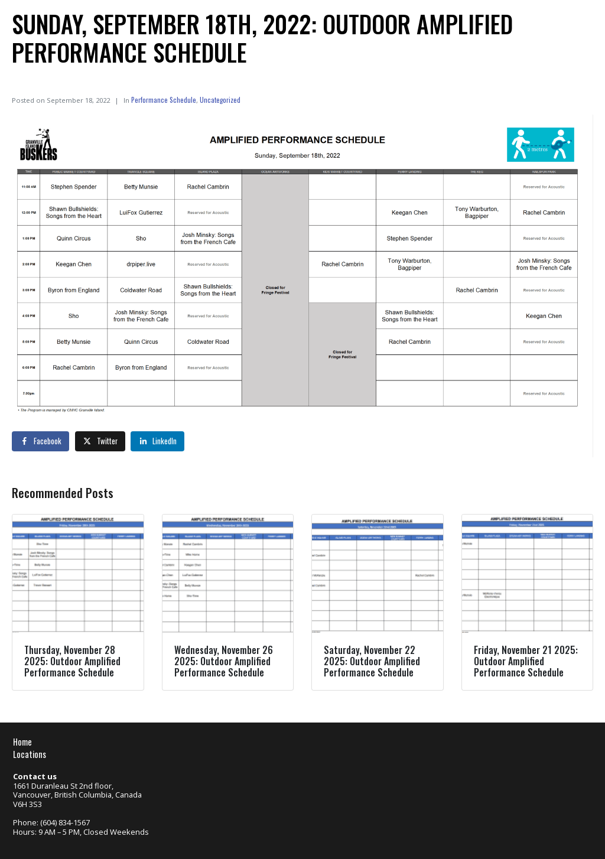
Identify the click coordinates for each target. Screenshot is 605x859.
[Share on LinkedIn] (157, 441)
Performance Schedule (163, 100)
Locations (29, 754)
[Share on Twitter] (100, 441)
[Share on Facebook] (40, 441)
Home (22, 742)
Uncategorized (220, 100)
